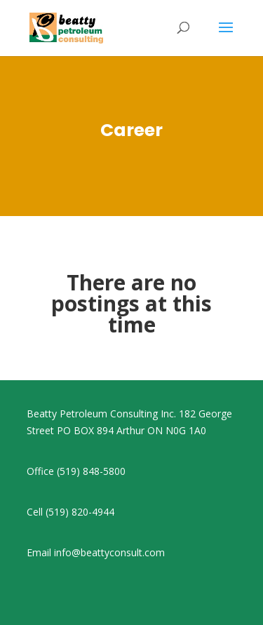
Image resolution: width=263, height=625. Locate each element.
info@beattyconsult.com (109, 552)
